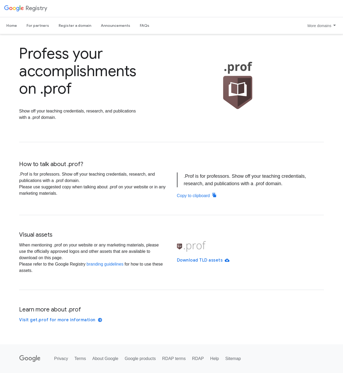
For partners (38, 25)
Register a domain (75, 25)
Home (11, 25)
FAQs (144, 25)
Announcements (115, 25)
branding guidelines (104, 264)
